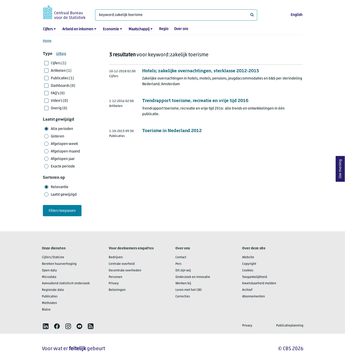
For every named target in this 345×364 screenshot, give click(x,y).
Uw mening (340, 168)
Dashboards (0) (63, 86)
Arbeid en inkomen (77, 29)
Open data (49, 270)
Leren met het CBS (188, 290)
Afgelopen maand (65, 151)
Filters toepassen (62, 211)
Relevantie (59, 187)
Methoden (49, 303)
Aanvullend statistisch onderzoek (66, 283)
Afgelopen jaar (63, 159)
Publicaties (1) (62, 78)
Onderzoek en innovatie (192, 277)
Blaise (46, 309)
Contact (180, 257)
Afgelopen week (64, 144)
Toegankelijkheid (254, 277)
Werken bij (183, 283)
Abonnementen (253, 296)
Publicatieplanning (289, 325)
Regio (163, 29)
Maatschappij (139, 29)
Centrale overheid (122, 263)
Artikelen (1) (61, 71)
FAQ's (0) (58, 93)
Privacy (114, 283)
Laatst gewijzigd (64, 195)
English (296, 15)
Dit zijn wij (183, 270)
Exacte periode (63, 166)
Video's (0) (59, 101)
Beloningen (117, 290)
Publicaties (50, 296)
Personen (115, 277)
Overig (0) (59, 108)
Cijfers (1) (58, 63)
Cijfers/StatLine (53, 257)
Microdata (49, 277)
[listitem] (45, 326)
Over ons (181, 29)
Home (47, 40)
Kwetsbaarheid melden (259, 283)
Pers (178, 263)
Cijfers (48, 29)
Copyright (249, 263)
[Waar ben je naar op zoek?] (176, 15)
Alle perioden (62, 129)
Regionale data (53, 290)
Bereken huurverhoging (59, 263)
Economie (111, 29)
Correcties (182, 296)
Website (248, 257)
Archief (247, 290)
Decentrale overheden (125, 270)
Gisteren (57, 136)
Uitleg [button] (61, 54)
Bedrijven (116, 257)
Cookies (247, 270)
